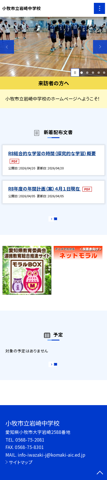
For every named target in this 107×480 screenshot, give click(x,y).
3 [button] (93, 72)
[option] (53, 47)
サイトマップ (21, 462)
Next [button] (100, 47)
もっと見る (50, 220)
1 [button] (81, 72)
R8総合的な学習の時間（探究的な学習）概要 (52, 153)
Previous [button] (7, 47)
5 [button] (104, 72)
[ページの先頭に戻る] (100, 473)
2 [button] (87, 72)
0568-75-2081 (30, 439)
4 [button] (98, 72)
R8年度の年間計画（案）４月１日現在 (44, 188)
